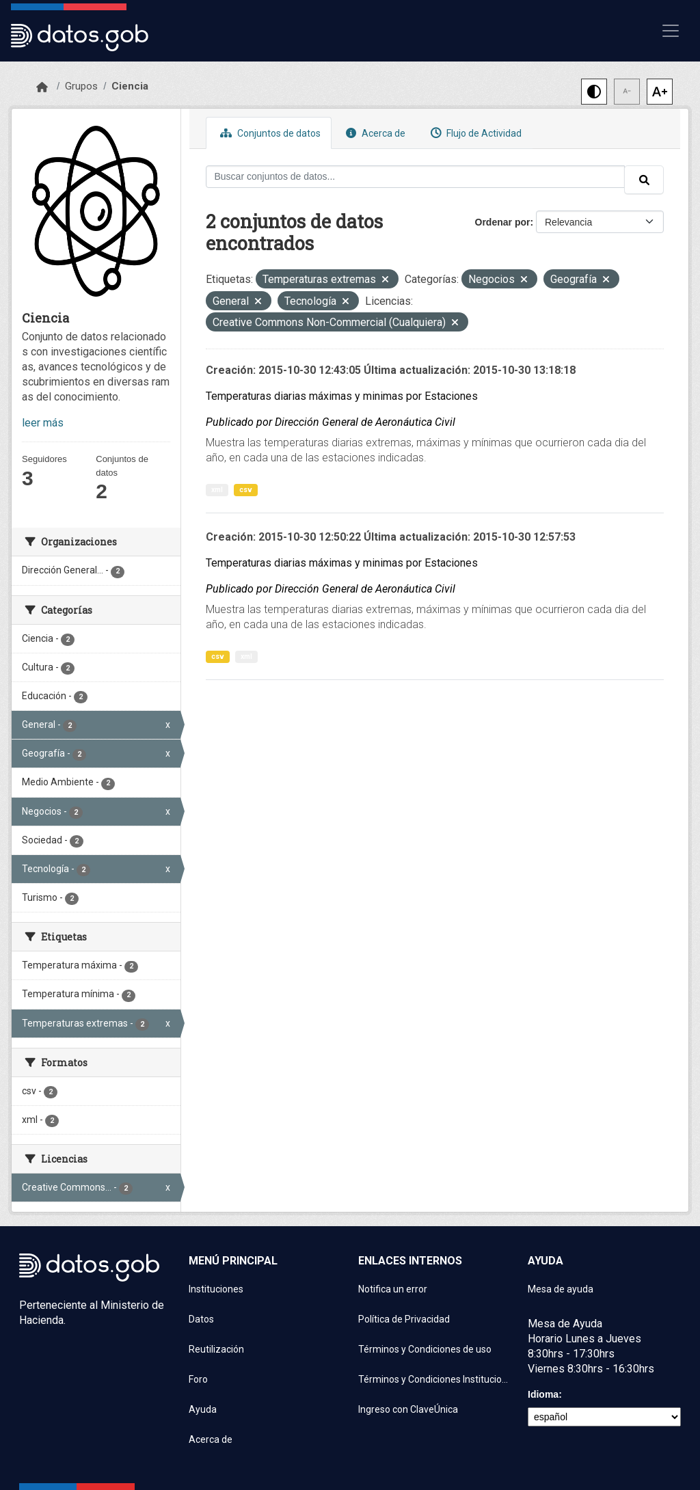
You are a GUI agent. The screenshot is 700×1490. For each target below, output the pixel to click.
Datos (201, 1319)
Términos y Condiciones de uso (425, 1349)
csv (245, 489)
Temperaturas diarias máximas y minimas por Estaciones (342, 396)
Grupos (81, 86)
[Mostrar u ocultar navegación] (670, 31)
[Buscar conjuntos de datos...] (415, 176)
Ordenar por (502, 222)
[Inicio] (42, 87)
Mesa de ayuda (560, 1289)
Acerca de (373, 132)
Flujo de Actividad (474, 132)
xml (217, 489)
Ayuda (203, 1409)
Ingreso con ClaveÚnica (408, 1409)
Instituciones (216, 1289)
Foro (198, 1379)
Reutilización (216, 1349)
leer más (43, 422)
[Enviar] (644, 179)
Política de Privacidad (404, 1319)
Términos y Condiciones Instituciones (434, 1379)
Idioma (543, 1394)
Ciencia (129, 86)
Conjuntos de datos (269, 132)
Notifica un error (392, 1289)
